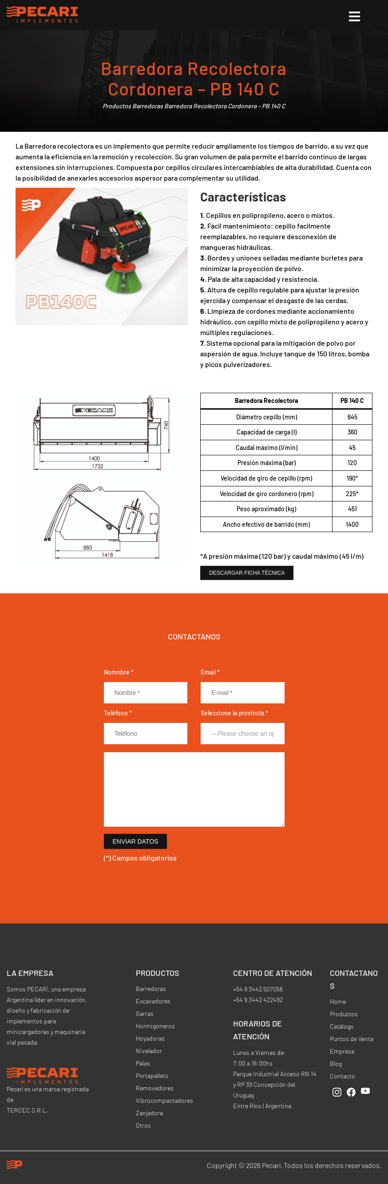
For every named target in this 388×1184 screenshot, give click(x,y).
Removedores (155, 1088)
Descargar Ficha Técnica (247, 573)
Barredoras (147, 106)
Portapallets (152, 1075)
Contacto (342, 1076)
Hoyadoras (150, 1038)
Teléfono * (118, 713)
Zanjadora (149, 1113)
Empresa (342, 1051)
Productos (117, 106)
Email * (210, 672)
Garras (145, 1013)
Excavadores (153, 1001)
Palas (143, 1063)
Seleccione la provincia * (234, 713)
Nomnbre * (119, 672)
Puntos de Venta (351, 1038)
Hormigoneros (155, 1026)
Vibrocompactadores (164, 1100)
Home (338, 1001)
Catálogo (342, 1026)
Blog (336, 1063)
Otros (143, 1125)
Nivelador (149, 1050)
